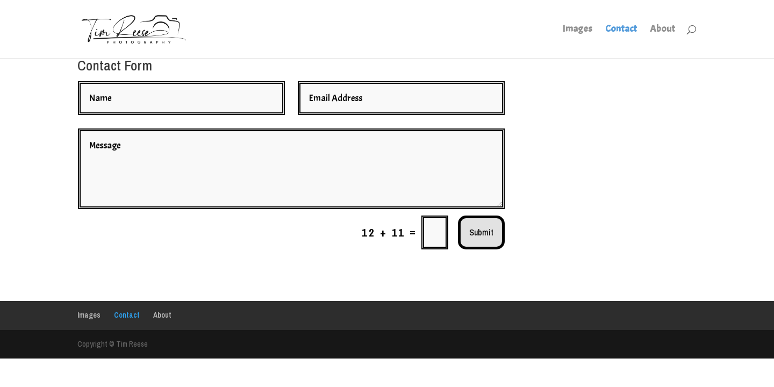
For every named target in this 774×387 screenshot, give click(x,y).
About (662, 30)
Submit (465, 226)
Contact (621, 30)
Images (577, 30)
